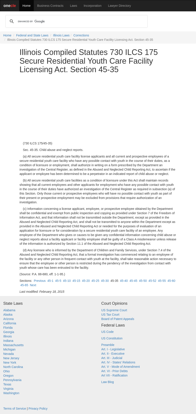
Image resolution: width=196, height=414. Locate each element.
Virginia (8, 388)
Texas (7, 384)
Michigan (9, 349)
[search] (76, 21)
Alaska (7, 314)
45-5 (58, 280)
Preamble (107, 345)
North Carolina (13, 367)
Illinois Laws (61, 35)
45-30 (105, 280)
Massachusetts (13, 345)
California (9, 323)
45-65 (24, 285)
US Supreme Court (114, 310)
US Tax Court (110, 314)
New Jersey (11, 358)
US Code (107, 332)
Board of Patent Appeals (117, 319)
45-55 (162, 280)
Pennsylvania (12, 380)
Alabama (9, 310)
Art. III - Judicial (111, 358)
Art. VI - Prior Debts (114, 371)
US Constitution (112, 338)
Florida (8, 327)
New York (9, 362)
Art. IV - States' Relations (118, 362)
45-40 (124, 280)
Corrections (81, 35)
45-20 (86, 280)
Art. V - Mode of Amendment (120, 366)
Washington (11, 393)
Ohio (6, 371)
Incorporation (93, 5)
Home (26, 5)
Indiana (8, 340)
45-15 (76, 280)
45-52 (152, 280)
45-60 (171, 280)
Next (33, 285)
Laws (73, 5)
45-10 (67, 280)
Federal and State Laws (32, 35)
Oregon (8, 375)
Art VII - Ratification (114, 375)
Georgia (8, 332)
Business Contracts (50, 5)
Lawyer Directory (119, 5)
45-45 (133, 280)
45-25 (95, 280)
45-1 (50, 280)
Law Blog (107, 382)
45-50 (143, 280)
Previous (40, 280)
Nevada (8, 354)
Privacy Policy (38, 408)
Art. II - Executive (113, 353)
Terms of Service (14, 408)
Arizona (8, 319)
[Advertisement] (98, 107)
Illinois (7, 336)
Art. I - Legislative (113, 349)
